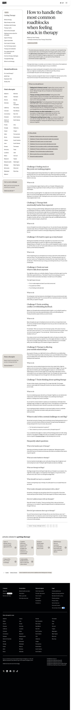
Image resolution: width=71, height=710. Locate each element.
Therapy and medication (10, 48)
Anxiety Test (7, 81)
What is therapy (8, 19)
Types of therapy (8, 37)
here (19, 663)
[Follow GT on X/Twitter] (4, 671)
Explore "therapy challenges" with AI (36, 525)
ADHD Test (6, 76)
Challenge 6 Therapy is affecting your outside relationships (44, 149)
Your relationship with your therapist (9, 52)
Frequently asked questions (36, 156)
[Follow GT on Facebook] (10, 671)
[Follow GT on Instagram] (14, 671)
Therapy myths (7, 28)
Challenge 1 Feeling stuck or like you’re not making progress (43, 136)
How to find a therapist (9, 30)
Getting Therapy (9, 15)
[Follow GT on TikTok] (17, 671)
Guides (7, 572)
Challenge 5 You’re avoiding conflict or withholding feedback (44, 146)
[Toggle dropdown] (66, 2)
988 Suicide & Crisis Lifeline (37, 53)
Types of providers (8, 40)
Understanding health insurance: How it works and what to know (24, 561)
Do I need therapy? (8, 73)
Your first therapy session (10, 46)
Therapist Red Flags (9, 58)
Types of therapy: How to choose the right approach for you (8, 544)
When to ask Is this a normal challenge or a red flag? (42, 154)
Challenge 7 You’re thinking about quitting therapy (41, 151)
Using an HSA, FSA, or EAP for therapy (7, 560)
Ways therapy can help (9, 22)
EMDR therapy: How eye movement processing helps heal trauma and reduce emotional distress (58, 547)
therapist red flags (40, 436)
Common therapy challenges (11, 56)
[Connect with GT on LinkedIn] (7, 671)
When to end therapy (9, 61)
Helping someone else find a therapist (10, 34)
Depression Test (8, 79)
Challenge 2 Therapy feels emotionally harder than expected (44, 139)
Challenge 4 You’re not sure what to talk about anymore (43, 144)
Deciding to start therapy (10, 25)
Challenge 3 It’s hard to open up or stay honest (41, 141)
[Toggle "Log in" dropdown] (60, 2)
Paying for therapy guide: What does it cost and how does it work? (40, 545)
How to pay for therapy (9, 43)
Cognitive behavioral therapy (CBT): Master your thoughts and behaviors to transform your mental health (24, 547)
